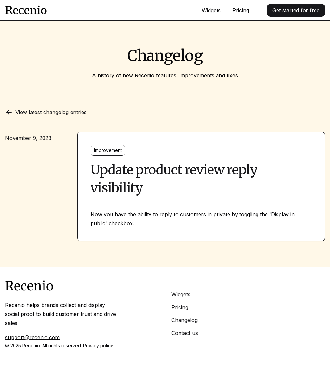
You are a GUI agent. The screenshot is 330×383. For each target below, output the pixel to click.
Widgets (211, 10)
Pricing (240, 10)
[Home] (26, 10)
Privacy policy (98, 345)
